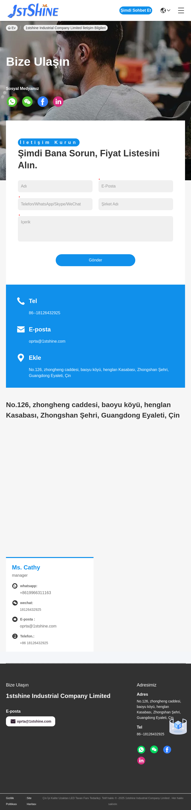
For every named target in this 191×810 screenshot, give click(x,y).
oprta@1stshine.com (47, 341)
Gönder (95, 260)
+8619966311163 (35, 593)
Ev (12, 28)
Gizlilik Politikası (11, 801)
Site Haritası (31, 801)
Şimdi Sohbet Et (136, 10)
